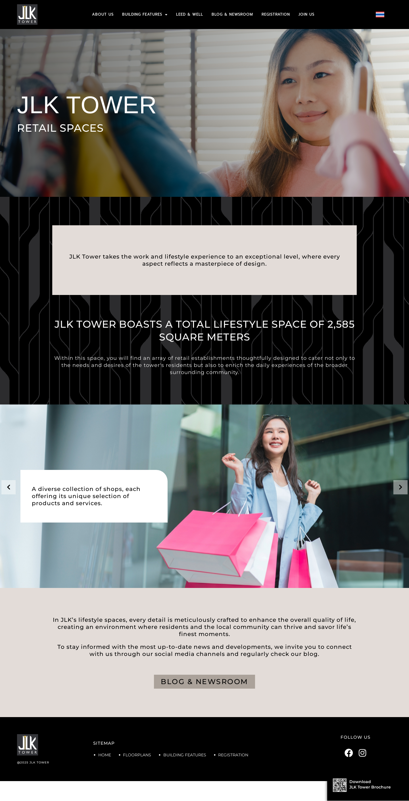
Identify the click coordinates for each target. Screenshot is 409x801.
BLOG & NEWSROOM (232, 14)
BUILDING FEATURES (145, 14)
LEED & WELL (189, 14)
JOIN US (306, 14)
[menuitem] (380, 14)
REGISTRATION (276, 14)
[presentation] (8, 487)
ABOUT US (103, 14)
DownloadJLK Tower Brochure (370, 784)
